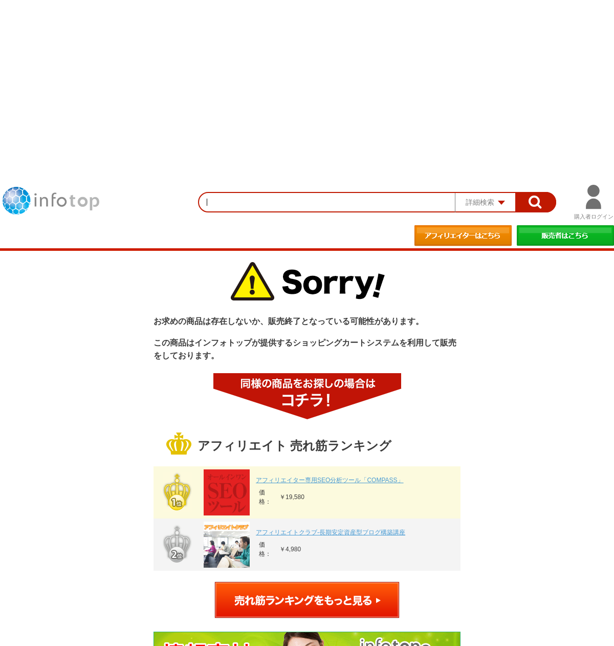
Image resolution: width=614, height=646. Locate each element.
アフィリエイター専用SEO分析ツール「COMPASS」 (329, 480)
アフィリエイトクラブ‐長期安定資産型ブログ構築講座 (330, 532)
